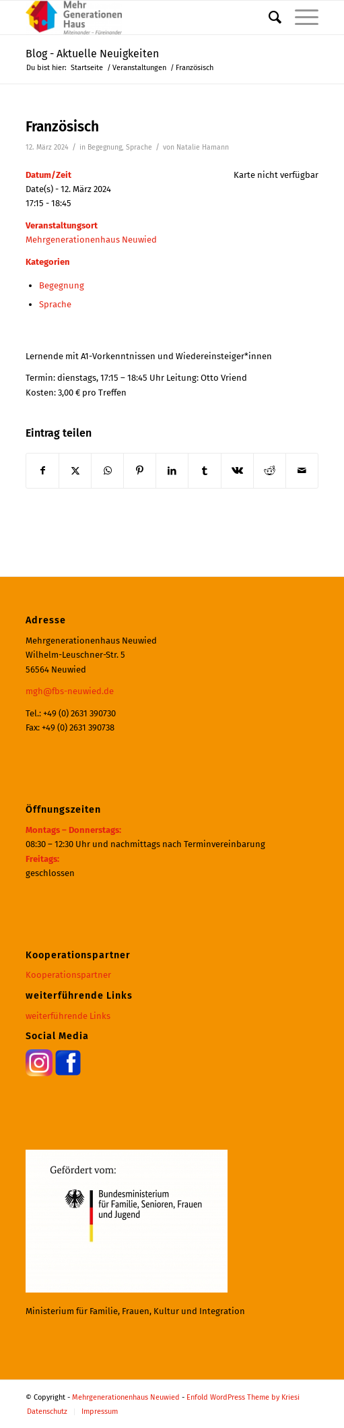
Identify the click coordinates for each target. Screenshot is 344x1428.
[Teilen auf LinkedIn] (172, 471)
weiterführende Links (68, 1016)
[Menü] (299, 17)
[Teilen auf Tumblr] (204, 471)
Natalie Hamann (202, 147)
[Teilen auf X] (75, 471)
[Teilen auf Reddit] (269, 471)
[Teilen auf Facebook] (42, 471)
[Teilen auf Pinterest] (140, 471)
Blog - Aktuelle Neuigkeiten (92, 53)
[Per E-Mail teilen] (302, 471)
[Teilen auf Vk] (237, 471)
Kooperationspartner (68, 975)
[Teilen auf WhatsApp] (107, 471)
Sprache (139, 147)
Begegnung (105, 147)
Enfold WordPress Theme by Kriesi (243, 1397)
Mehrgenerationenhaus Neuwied (91, 240)
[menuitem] (268, 17)
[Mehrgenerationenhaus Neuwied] (142, 17)
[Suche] (268, 17)
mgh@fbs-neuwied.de (70, 691)
